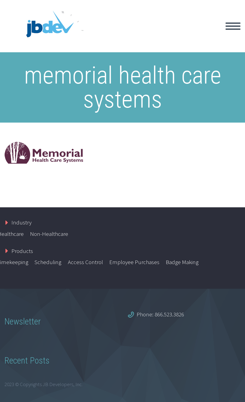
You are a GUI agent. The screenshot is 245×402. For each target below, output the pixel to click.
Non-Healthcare (49, 233)
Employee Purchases (134, 262)
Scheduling (48, 262)
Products (22, 250)
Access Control (85, 262)
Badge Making (182, 262)
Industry (21, 222)
